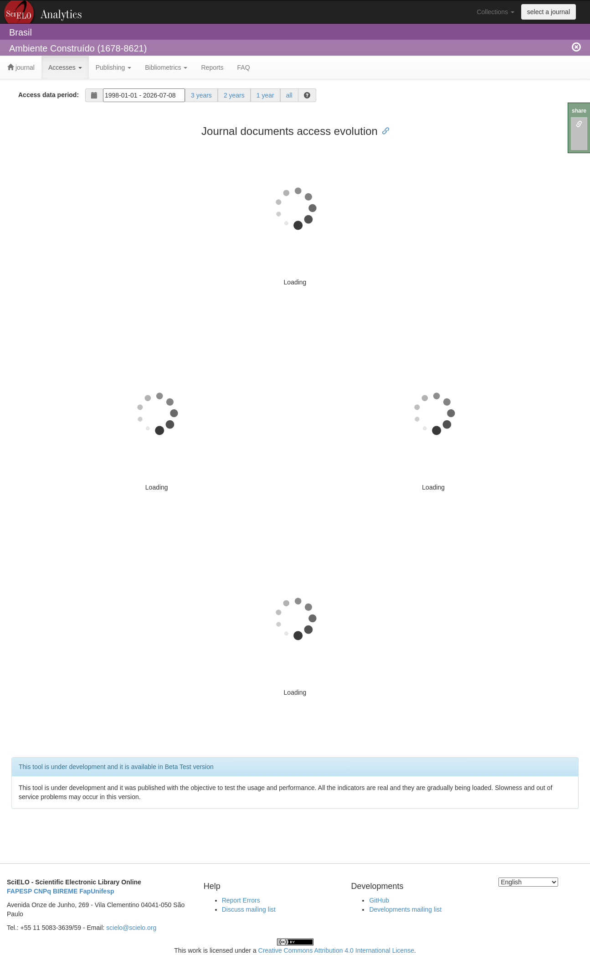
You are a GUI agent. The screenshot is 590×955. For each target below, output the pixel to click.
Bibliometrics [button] (166, 67)
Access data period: (48, 94)
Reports (212, 67)
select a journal (548, 11)
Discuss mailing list (249, 909)
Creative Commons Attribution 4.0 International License (336, 950)
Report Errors (241, 900)
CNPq (42, 891)
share (579, 111)
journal (21, 67)
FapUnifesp (96, 891)
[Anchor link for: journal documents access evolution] (383, 130)
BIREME (65, 891)
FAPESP (19, 891)
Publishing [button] (114, 67)
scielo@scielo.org (131, 927)
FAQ (243, 67)
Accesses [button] (65, 67)
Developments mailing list (405, 909)
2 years (234, 95)
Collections (495, 11)
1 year (265, 95)
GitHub (379, 900)
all (289, 95)
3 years (201, 95)
